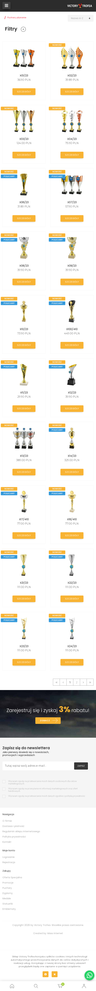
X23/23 (24, 646)
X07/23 (72, 202)
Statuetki (7, 904)
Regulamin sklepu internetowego (21, 832)
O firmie (7, 821)
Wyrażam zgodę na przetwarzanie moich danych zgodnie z (46, 797)
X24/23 (72, 646)
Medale (6, 899)
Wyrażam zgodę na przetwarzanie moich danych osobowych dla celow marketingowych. (42, 783)
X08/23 (24, 266)
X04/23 (72, 139)
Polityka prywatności (14, 837)
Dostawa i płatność (13, 826)
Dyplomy (7, 893)
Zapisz (81, 766)
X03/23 (23, 139)
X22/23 (72, 583)
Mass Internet (55, 934)
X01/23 (24, 75)
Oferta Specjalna (12, 878)
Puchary (7, 888)
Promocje (7, 883)
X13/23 (24, 456)
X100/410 (72, 329)
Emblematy (9, 909)
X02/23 (71, 75)
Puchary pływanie (16, 17)
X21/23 (24, 583)
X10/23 (24, 329)
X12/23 (72, 392)
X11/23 (24, 392)
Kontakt (6, 842)
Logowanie (8, 857)
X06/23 (24, 202)
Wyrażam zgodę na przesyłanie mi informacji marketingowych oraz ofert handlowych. (43, 790)
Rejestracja (8, 863)
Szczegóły (24, 91)
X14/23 (72, 456)
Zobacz (45, 720)
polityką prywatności (75, 796)
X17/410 (24, 519)
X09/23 (71, 266)
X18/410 (72, 519)
